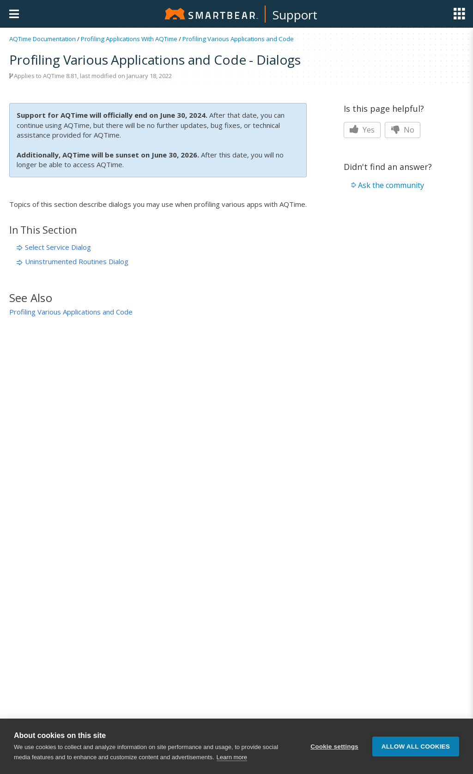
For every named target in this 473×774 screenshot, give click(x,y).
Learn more (232, 757)
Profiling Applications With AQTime (129, 39)
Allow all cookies (416, 746)
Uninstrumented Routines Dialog (76, 261)
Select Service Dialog (58, 247)
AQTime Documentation (42, 39)
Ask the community (391, 185)
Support (295, 14)
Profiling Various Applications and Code (238, 39)
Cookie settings (334, 746)
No (402, 130)
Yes (362, 130)
